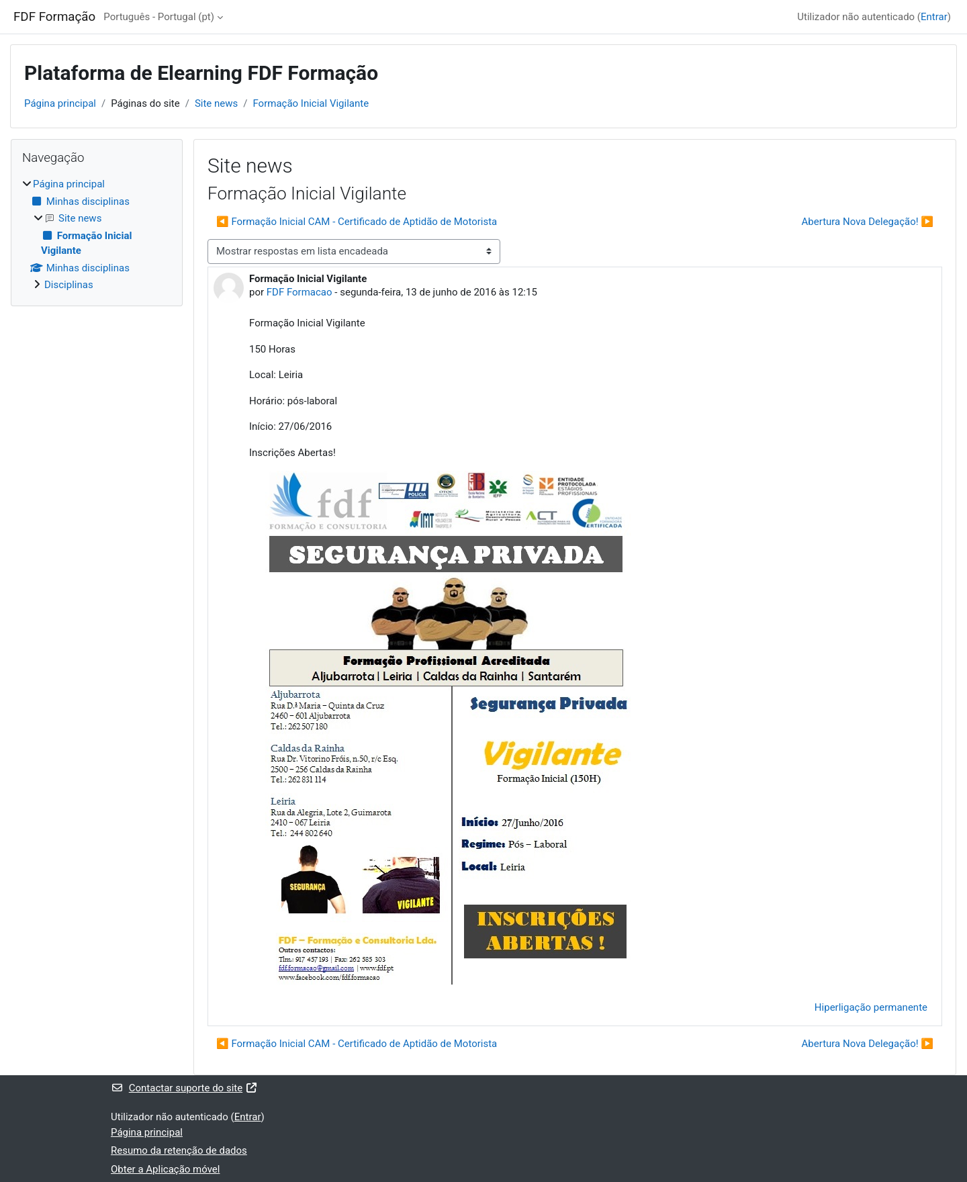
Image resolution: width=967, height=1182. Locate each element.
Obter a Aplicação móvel (165, 1169)
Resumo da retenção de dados (179, 1150)
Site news (216, 103)
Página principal (60, 103)
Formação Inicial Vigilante (310, 103)
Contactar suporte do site (184, 1088)
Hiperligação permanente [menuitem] (871, 1007)
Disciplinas (68, 285)
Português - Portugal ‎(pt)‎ (158, 17)
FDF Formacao (299, 292)
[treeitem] (96, 235)
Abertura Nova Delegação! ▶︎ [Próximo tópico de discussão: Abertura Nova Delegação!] (867, 222)
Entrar (934, 17)
